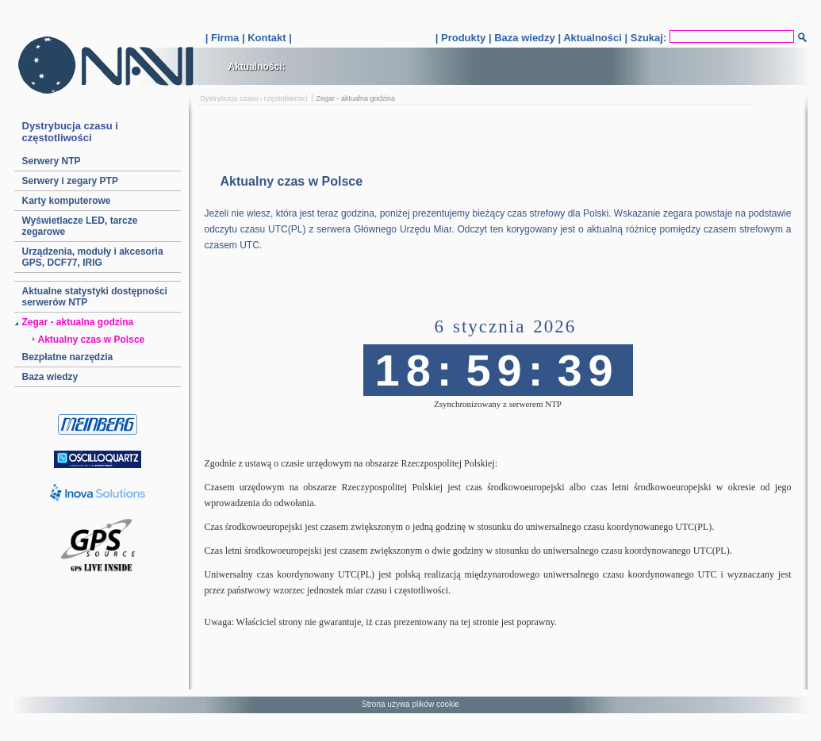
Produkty (463, 38)
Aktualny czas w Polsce (91, 339)
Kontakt (266, 38)
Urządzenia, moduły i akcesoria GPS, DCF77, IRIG (92, 257)
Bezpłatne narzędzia (67, 357)
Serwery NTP (51, 161)
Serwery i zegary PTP (70, 180)
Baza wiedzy (524, 38)
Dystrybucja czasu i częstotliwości (254, 98)
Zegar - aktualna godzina (78, 322)
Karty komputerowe (66, 200)
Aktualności (592, 38)
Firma (225, 38)
